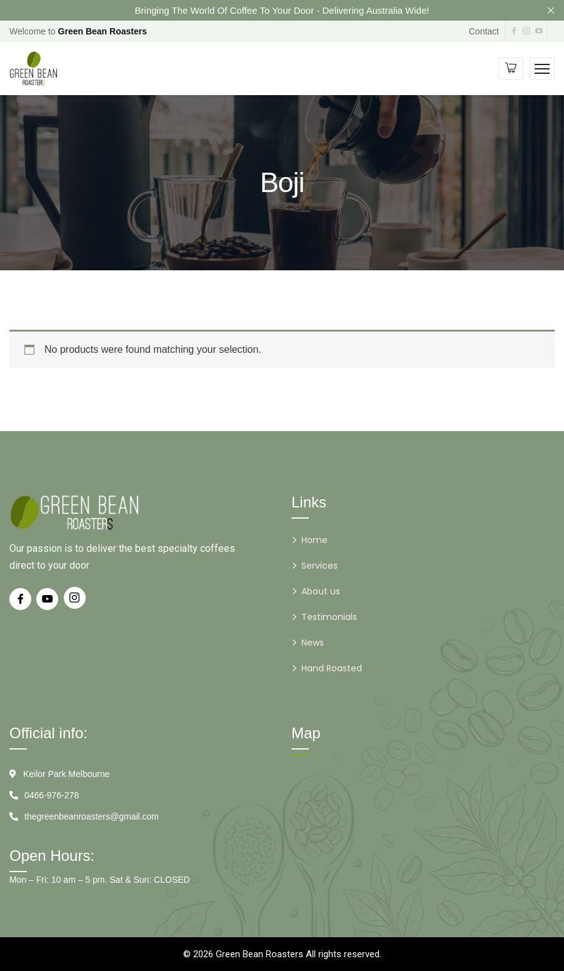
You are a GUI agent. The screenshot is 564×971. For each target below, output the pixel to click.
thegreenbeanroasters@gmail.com (91, 816)
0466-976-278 (51, 795)
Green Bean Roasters (259, 954)
